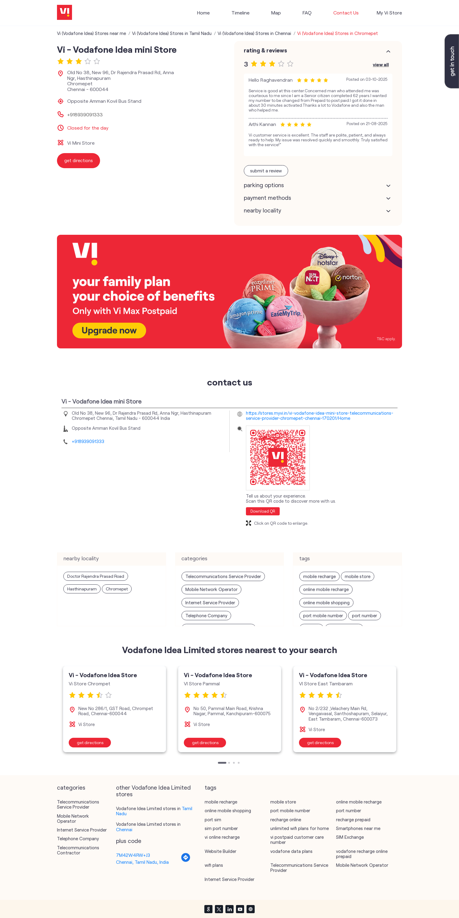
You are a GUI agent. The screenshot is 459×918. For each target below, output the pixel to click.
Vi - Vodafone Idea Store (103, 674)
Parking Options (264, 185)
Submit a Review (266, 170)
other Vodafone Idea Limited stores (153, 790)
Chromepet (117, 588)
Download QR (262, 511)
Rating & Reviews (265, 50)
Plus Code (128, 841)
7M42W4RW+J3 (133, 855)
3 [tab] (234, 763)
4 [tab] (239, 763)
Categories (71, 787)
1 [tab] (219, 763)
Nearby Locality (262, 210)
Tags (210, 787)
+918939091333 (85, 114)
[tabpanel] (114, 709)
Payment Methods (267, 197)
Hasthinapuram (82, 588)
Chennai (124, 829)
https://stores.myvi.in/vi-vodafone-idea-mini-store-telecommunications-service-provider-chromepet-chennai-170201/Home (319, 415)
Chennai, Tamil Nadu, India (142, 862)
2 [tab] (229, 763)
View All (381, 64)
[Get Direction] (185, 860)
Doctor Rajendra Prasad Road (95, 576)
